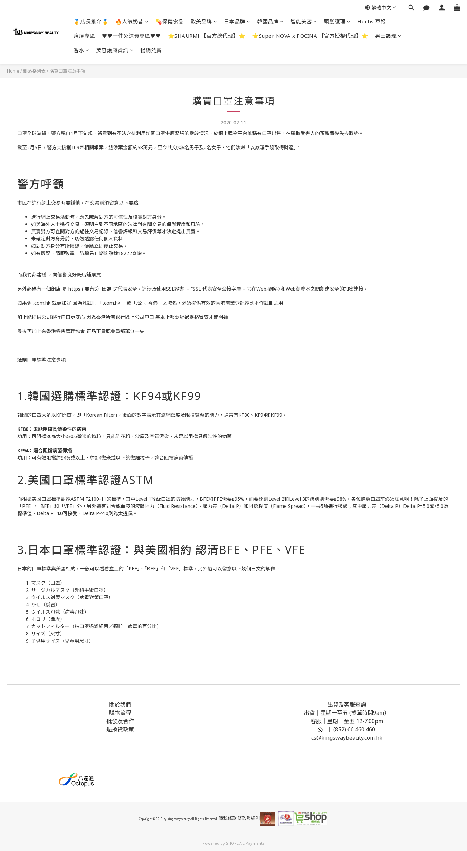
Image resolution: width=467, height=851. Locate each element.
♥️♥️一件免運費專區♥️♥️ (131, 35)
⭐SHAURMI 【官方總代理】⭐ (207, 35)
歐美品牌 (204, 21)
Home (13, 71)
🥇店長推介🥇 (91, 21)
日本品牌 (237, 21)
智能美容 (303, 21)
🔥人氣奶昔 (132, 21)
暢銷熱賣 (151, 50)
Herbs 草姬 (371, 21)
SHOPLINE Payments (245, 843)
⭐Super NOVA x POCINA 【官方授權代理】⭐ (310, 35)
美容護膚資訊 (115, 50)
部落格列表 (34, 71)
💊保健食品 (169, 21)
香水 (81, 50)
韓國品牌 (270, 21)
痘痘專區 (84, 35)
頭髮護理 (337, 21)
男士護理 (388, 35)
